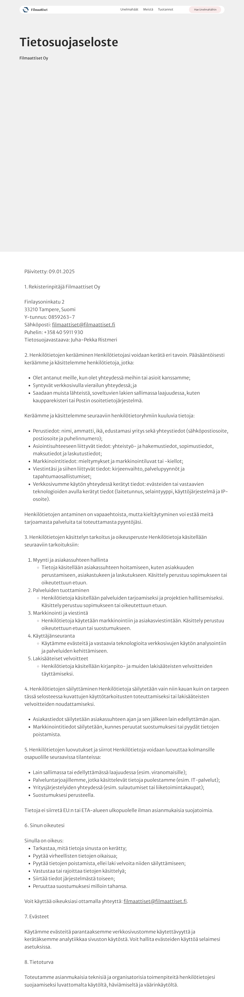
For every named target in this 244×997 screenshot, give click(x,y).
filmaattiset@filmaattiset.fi (83, 325)
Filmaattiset (39, 10)
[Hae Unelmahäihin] (205, 9)
